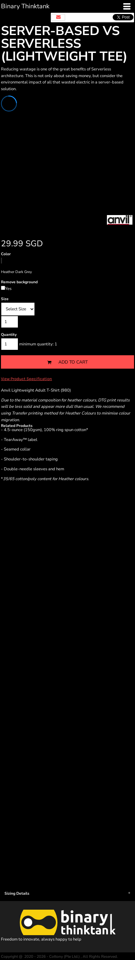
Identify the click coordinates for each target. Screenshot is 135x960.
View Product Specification (26, 378)
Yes (8, 289)
